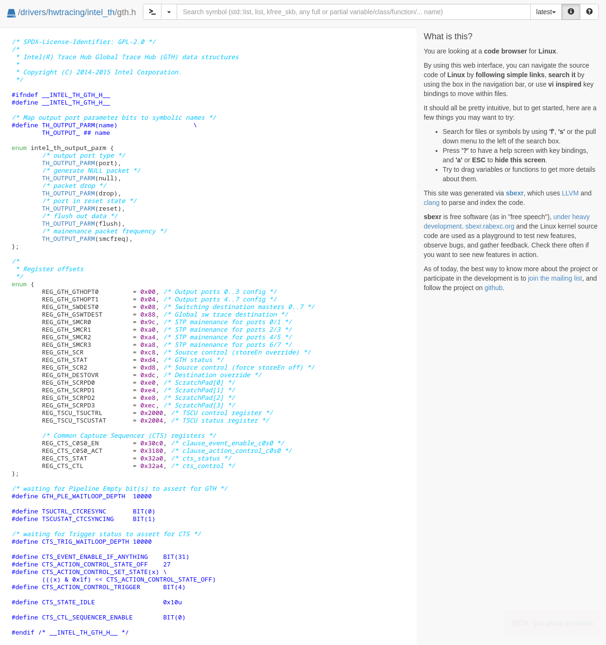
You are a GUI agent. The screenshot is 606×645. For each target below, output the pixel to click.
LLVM (570, 193)
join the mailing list (555, 278)
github (493, 288)
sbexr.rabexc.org (490, 226)
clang (431, 202)
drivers (33, 12)
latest (546, 12)
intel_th (101, 12)
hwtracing (66, 12)
